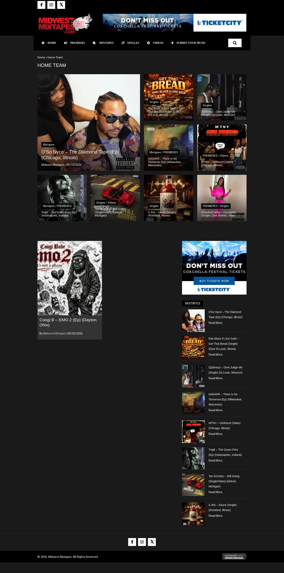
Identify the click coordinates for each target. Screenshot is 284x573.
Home (41, 57)
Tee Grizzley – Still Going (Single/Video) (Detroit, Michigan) (224, 481)
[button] (41, 5)
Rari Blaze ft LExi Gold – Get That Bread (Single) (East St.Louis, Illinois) (224, 343)
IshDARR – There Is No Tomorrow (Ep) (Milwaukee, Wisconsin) (225, 399)
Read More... (216, 322)
